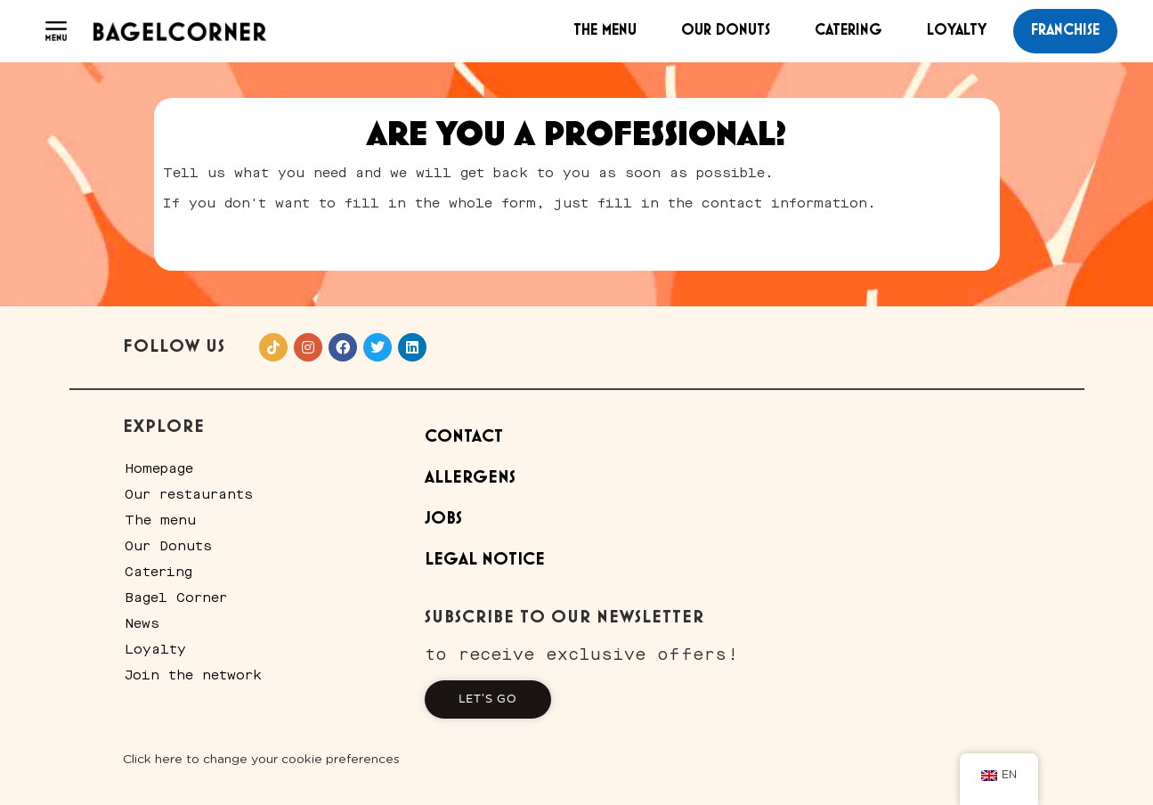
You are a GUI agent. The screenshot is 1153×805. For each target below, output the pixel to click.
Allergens (470, 477)
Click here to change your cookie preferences (261, 759)
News (142, 623)
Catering (848, 30)
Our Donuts (725, 30)
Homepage (159, 468)
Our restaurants (189, 494)
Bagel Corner (176, 597)
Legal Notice (485, 559)
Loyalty (957, 30)
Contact (464, 436)
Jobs (443, 518)
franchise (1065, 30)
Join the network (193, 675)
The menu (605, 30)
